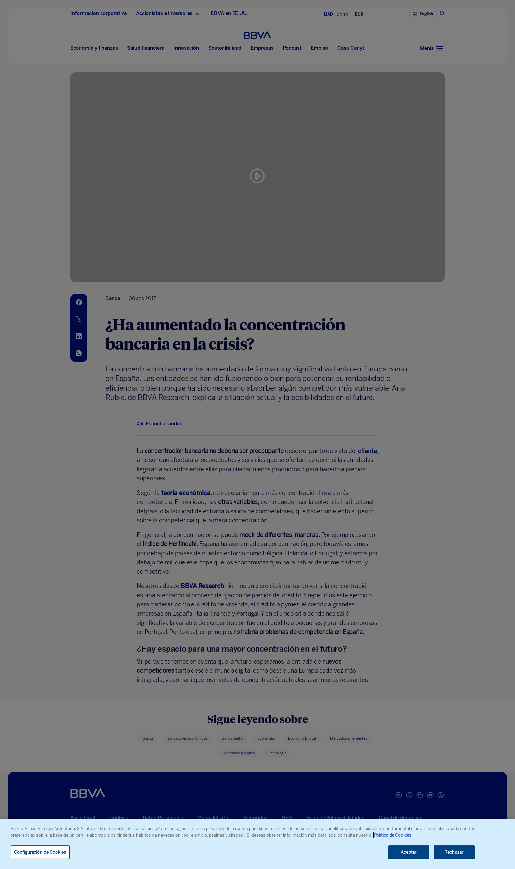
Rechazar (453, 852)
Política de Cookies (392, 835)
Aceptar (409, 852)
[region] (257, 844)
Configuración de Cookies (40, 852)
